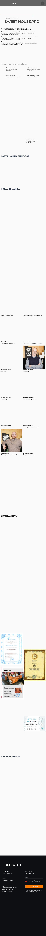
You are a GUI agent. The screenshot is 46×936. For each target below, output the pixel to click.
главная (7, 8)
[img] (3, 3)
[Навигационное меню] (43, 3)
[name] (34, 877)
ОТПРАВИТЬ (34, 886)
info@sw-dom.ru (7, 880)
